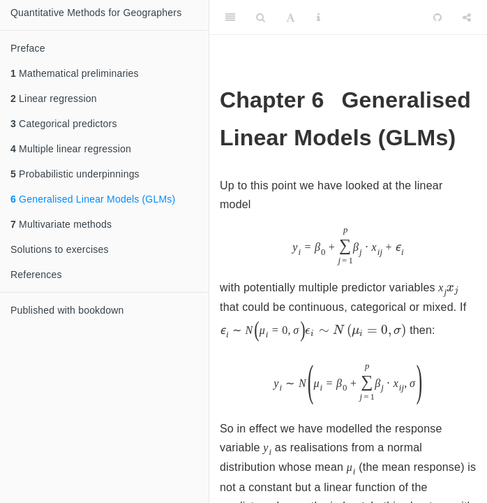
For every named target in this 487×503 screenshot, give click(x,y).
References (36, 274)
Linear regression (53, 98)
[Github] (437, 17)
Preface (27, 48)
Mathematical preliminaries (74, 73)
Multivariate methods (61, 224)
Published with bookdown (67, 310)
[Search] (261, 17)
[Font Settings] (291, 17)
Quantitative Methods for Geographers (95, 12)
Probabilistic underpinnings (75, 174)
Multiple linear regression (70, 148)
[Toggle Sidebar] (230, 17)
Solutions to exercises (59, 249)
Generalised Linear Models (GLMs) (92, 199)
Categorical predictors (63, 123)
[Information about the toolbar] (318, 17)
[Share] (466, 17)
